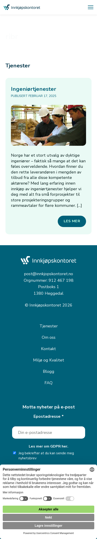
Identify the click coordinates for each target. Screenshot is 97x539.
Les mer (72, 221)
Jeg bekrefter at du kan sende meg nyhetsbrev (43, 456)
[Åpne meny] (90, 7)
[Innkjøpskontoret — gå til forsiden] (22, 7)
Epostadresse (49, 416)
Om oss (48, 337)
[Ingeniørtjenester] (48, 125)
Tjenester (48, 326)
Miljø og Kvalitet (48, 360)
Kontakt (48, 348)
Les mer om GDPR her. (48, 446)
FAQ (48, 383)
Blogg (48, 371)
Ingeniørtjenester (33, 89)
